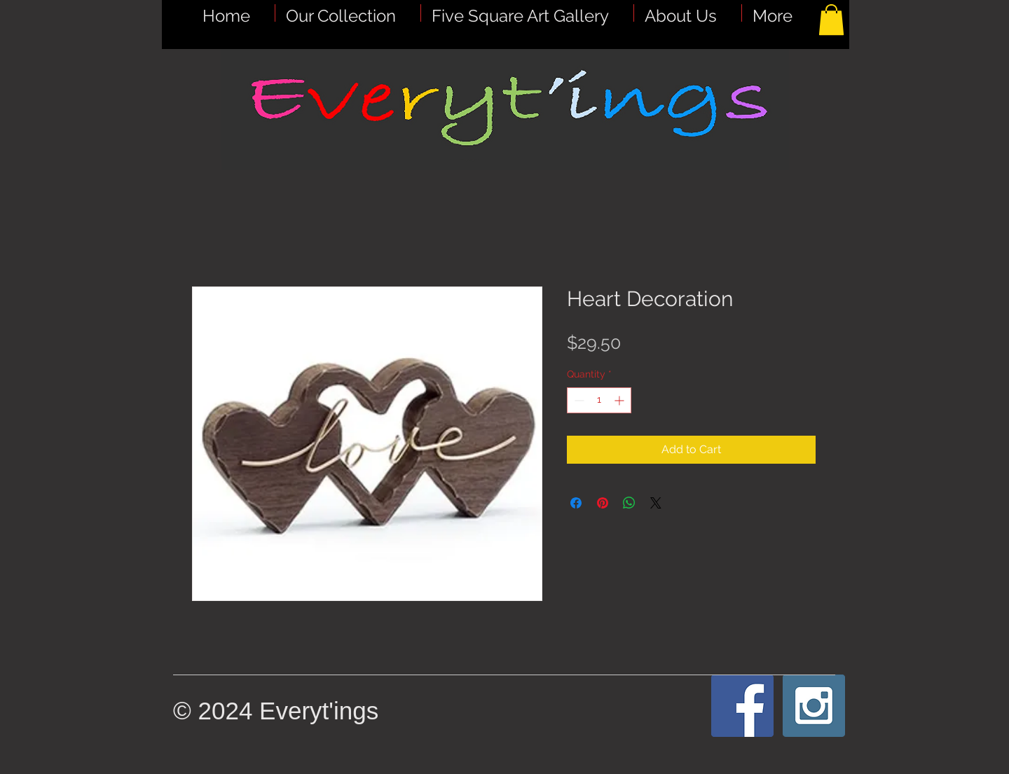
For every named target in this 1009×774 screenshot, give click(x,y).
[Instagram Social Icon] (814, 706)
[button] (527, 13)
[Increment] (620, 400)
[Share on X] (655, 503)
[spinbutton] (599, 400)
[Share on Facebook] (576, 503)
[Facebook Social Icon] (742, 706)
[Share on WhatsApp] (629, 503)
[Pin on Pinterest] (602, 503)
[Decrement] (577, 400)
